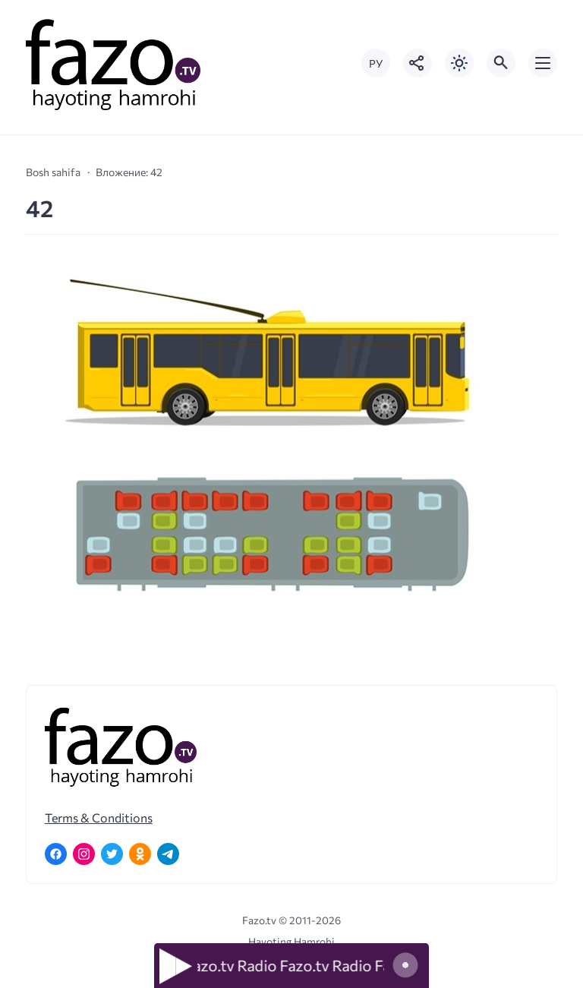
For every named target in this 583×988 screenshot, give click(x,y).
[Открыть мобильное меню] (542, 63)
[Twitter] (112, 854)
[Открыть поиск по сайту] (501, 63)
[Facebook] (56, 854)
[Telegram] (168, 854)
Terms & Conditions (99, 817)
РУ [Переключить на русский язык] (376, 63)
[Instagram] (84, 854)
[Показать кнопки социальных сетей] (417, 63)
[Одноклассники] (140, 854)
